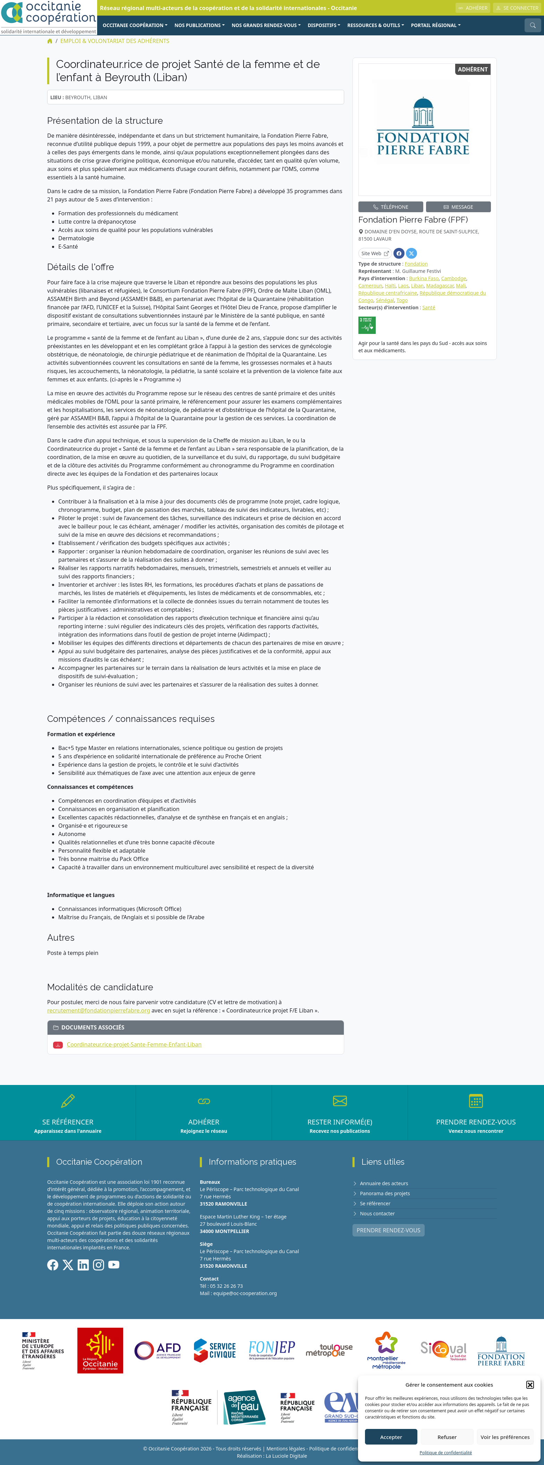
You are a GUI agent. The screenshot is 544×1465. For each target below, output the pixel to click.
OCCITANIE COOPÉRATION (133, 25)
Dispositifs (322, 25)
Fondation (416, 263)
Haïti (390, 285)
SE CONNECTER (517, 8)
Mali (461, 285)
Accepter (391, 1436)
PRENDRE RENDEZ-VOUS (388, 1230)
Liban (417, 285)
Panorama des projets (385, 1193)
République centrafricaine (387, 293)
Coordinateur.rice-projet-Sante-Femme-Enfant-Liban (134, 1044)
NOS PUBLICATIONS (198, 25)
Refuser (447, 1436)
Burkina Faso (424, 278)
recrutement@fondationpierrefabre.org (98, 1010)
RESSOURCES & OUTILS (373, 25)
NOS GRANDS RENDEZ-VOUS (264, 25)
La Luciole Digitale (286, 1456)
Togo (402, 300)
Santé (428, 307)
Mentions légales (285, 1448)
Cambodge (453, 278)
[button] (530, 1384)
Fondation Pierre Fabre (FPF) (413, 220)
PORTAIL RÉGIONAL (434, 25)
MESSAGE (458, 207)
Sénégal (385, 300)
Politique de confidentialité (446, 1453)
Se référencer (375, 1203)
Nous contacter (377, 1213)
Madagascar (439, 285)
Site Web (375, 253)
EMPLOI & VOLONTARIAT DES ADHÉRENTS (114, 41)
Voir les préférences (505, 1436)
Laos (403, 285)
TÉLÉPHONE (390, 207)
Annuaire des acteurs (384, 1183)
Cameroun (370, 285)
